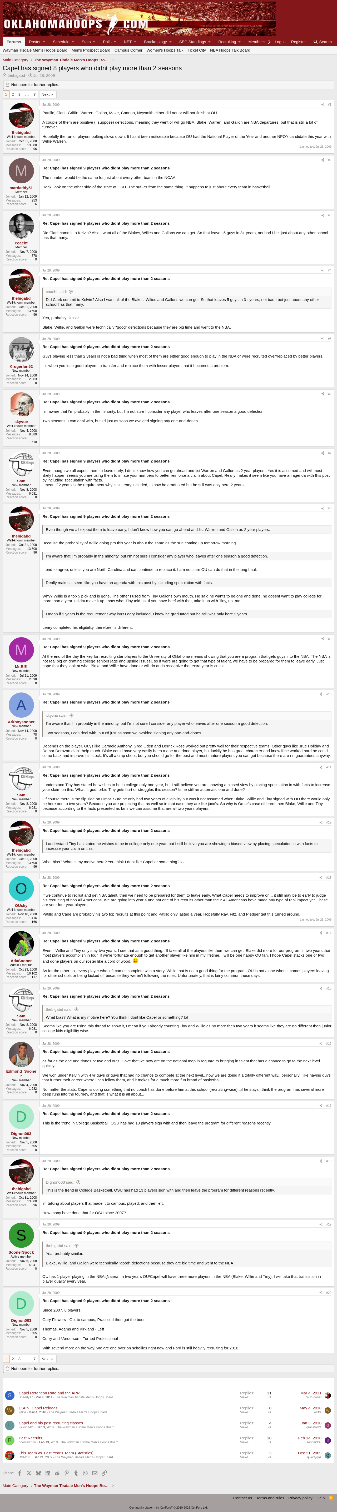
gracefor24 (313, 1427)
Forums (14, 41)
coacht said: (56, 291)
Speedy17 (26, 1397)
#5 (329, 339)
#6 (329, 394)
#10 (328, 694)
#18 (328, 1161)
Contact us (242, 1498)
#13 (328, 878)
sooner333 (313, 1442)
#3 (329, 215)
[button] (37, 41)
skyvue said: (57, 715)
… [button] (27, 94)
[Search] (322, 41)
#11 (328, 767)
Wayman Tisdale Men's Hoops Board (35, 50)
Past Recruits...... (34, 1438)
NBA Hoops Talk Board (230, 50)
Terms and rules (270, 1498)
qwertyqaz (314, 1457)
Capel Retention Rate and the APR (49, 1393)
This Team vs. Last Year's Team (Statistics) (56, 1453)
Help (320, 1498)
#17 (328, 1106)
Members (256, 41)
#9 (329, 639)
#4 (329, 270)
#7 (329, 453)
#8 (329, 508)
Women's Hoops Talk (165, 50)
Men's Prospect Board (91, 50)
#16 (328, 1044)
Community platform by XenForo (168, 1507)
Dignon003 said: (60, 1182)
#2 (329, 160)
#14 (328, 933)
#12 (328, 822)
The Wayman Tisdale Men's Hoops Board (84, 1397)
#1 (329, 105)
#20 (328, 1293)
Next (46, 94)
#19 (328, 1224)
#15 (328, 988)
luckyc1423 (26, 1427)
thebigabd (16, 75)
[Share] (322, 104)
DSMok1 (25, 1457)
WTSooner (313, 1397)
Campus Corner (128, 50)
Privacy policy (300, 1498)
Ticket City (197, 50)
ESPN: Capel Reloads (38, 1408)
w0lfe (22, 1412)
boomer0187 (27, 1442)
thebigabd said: (59, 1009)
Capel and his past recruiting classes (51, 1423)
